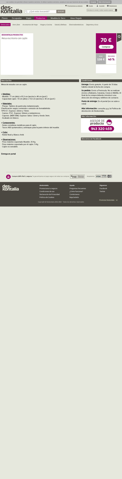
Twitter (102, 191)
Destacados (5, 24)
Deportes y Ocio (92, 24)
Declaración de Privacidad (49, 194)
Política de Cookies (46, 197)
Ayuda (91, 6)
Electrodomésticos (76, 24)
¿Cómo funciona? (76, 191)
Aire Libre (16, 24)
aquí (107, 108)
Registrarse (113, 6)
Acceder (102, 6)
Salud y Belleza (60, 24)
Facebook (103, 188)
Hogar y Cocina (46, 24)
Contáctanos (74, 194)
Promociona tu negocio (75, 6)
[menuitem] (5, 24)
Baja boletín (74, 197)
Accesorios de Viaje (30, 24)
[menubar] (50, 25)
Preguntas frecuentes (78, 188)
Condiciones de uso (46, 191)
